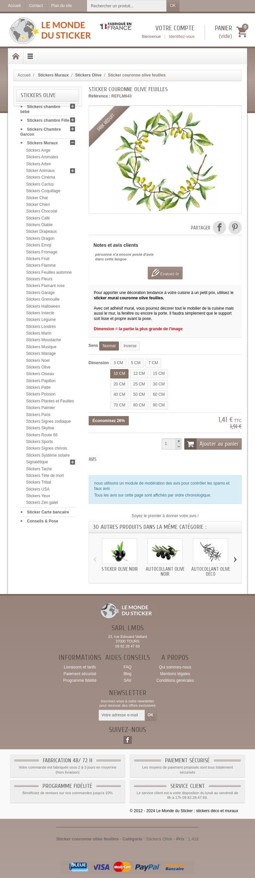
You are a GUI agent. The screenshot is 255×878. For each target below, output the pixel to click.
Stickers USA (38, 491)
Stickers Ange (38, 152)
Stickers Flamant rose (45, 287)
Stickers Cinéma (40, 179)
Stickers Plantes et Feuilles (50, 402)
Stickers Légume (41, 321)
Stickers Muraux (42, 144)
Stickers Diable (39, 226)
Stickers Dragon (40, 240)
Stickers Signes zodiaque (48, 423)
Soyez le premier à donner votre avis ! (165, 515)
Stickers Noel (38, 362)
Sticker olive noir (120, 569)
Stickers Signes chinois (46, 450)
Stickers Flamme (41, 267)
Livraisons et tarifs (80, 667)
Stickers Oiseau (40, 375)
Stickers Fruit (37, 260)
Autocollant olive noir (165, 571)
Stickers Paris (38, 416)
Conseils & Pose (42, 522)
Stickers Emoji (38, 246)
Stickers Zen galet (42, 504)
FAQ (127, 667)
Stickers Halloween (43, 308)
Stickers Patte (38, 389)
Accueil (24, 75)
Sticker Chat (37, 199)
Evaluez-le (165, 273)
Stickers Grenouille (43, 301)
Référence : (99, 96)
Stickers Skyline (40, 429)
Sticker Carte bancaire (48, 514)
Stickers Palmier (40, 409)
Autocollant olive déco (210, 571)
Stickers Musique (41, 348)
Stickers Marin (38, 335)
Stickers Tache (39, 470)
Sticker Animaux (40, 172)
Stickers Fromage (41, 253)
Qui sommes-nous (175, 667)
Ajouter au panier (211, 444)
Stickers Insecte (40, 314)
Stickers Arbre (38, 165)
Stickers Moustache (43, 341)
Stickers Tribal (38, 484)
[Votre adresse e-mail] (122, 715)
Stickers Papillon (41, 382)
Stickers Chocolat (41, 213)
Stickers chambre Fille (48, 122)
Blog (127, 673)
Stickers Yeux (38, 497)
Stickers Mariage (41, 355)
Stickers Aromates (42, 158)
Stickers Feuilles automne (49, 274)
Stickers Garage (40, 294)
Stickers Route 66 (42, 436)
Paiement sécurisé (79, 673)
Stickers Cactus (40, 186)
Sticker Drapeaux (41, 233)
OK (173, 5)
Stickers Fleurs (39, 280)
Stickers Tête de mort (45, 477)
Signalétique (37, 463)
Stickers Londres (41, 328)
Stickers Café (38, 220)
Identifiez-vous (182, 37)
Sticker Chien (38, 206)
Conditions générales (175, 680)
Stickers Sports (39, 443)
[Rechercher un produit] (127, 6)
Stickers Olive (38, 368)
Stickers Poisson (41, 395)
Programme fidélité (80, 680)
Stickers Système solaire (48, 457)
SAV (127, 680)
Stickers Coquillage (43, 192)
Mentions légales (175, 673)
